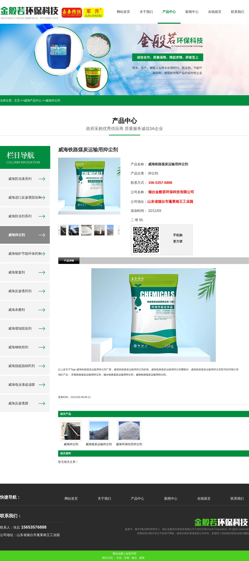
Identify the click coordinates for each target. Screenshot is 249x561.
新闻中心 (170, 498)
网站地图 (118, 553)
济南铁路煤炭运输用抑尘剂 (86, 374)
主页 (17, 100)
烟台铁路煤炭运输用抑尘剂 (118, 374)
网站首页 (71, 498)
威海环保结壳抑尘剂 (129, 444)
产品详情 (69, 260)
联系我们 (237, 498)
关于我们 (104, 498)
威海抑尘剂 (53, 100)
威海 (142, 557)
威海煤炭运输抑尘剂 (99, 444)
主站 (119, 557)
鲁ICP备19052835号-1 (147, 529)
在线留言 (204, 498)
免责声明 (131, 553)
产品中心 (137, 498)
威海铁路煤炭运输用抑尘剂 (151, 374)
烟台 (134, 557)
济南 (126, 557)
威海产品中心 (33, 100)
